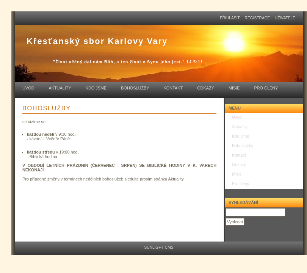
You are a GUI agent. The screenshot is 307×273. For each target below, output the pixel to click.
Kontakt (173, 88)
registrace (257, 18)
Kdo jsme (96, 88)
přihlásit (230, 18)
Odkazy (205, 88)
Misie (234, 88)
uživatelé (285, 18)
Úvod (28, 88)
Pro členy (266, 88)
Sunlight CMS (158, 247)
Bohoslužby (135, 88)
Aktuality (60, 88)
